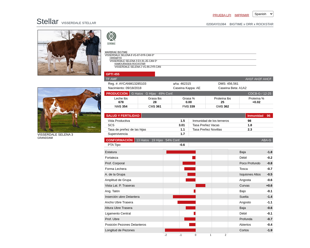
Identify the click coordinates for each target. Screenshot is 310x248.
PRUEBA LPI (222, 15)
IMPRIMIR (242, 15)
